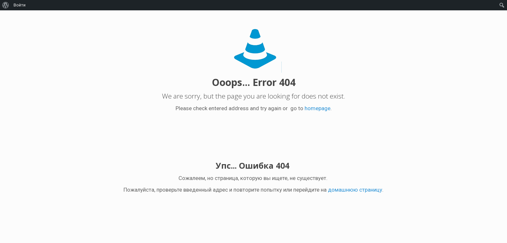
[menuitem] (5, 5)
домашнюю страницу (355, 189)
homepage (317, 108)
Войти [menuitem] (20, 5)
